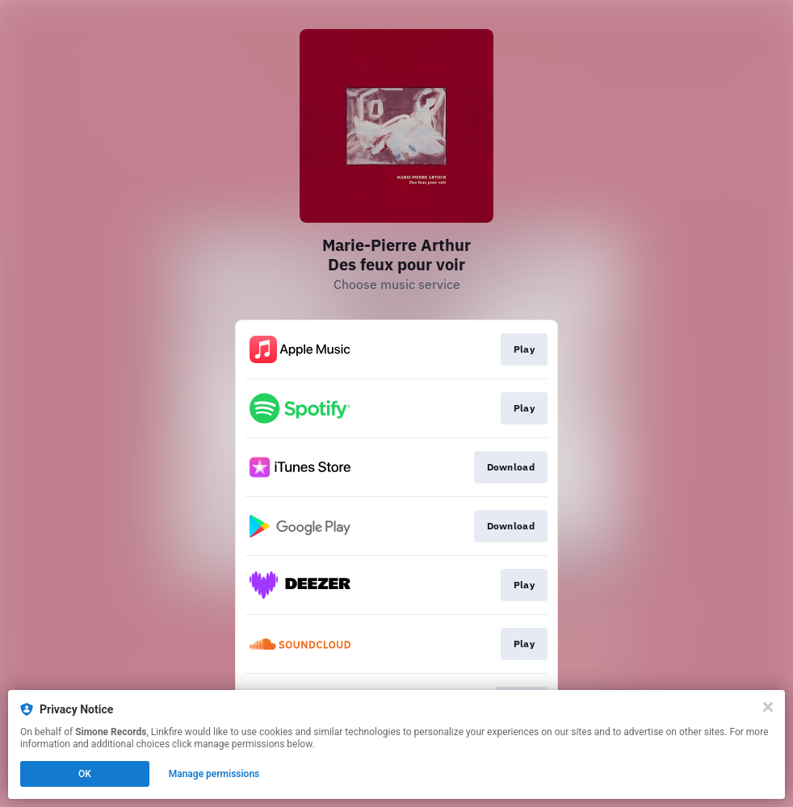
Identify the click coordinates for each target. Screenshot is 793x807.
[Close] (768, 707)
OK (84, 774)
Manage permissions (214, 774)
